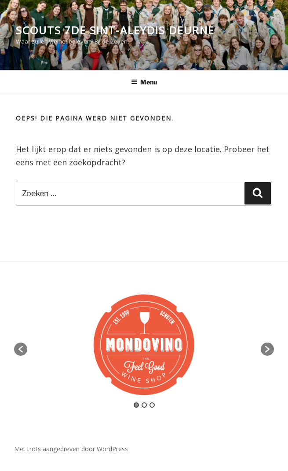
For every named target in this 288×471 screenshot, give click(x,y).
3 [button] (152, 405)
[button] (20, 349)
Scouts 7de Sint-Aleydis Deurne (115, 30)
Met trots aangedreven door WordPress (71, 449)
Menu (144, 82)
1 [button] (136, 405)
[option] (144, 345)
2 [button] (144, 405)
